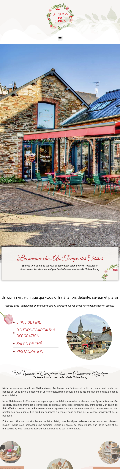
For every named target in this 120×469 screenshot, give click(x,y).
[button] (60, 38)
